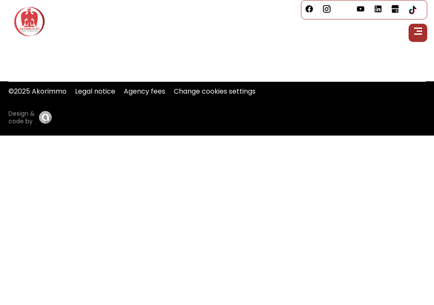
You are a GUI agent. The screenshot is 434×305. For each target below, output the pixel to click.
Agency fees (144, 91)
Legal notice (95, 91)
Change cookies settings (215, 91)
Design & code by (21, 117)
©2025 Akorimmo (37, 91)
